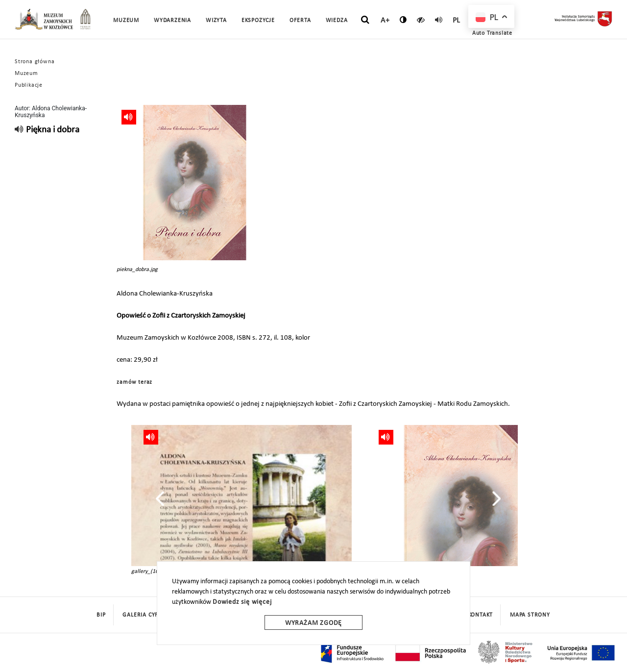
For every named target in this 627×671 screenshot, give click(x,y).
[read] (439, 19)
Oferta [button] (300, 21)
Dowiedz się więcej (242, 602)
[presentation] (160, 498)
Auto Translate (492, 33)
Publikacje (29, 85)
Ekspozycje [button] (258, 21)
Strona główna (34, 62)
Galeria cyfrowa (148, 615)
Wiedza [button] (337, 21)
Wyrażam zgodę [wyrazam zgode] (313, 623)
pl (457, 21)
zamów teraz (134, 382)
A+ (385, 21)
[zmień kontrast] (403, 19)
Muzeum (26, 73)
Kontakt (480, 615)
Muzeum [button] (126, 21)
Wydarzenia (172, 21)
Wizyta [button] (216, 21)
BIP (100, 615)
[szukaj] (365, 20)
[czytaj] (421, 19)
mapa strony (530, 615)
